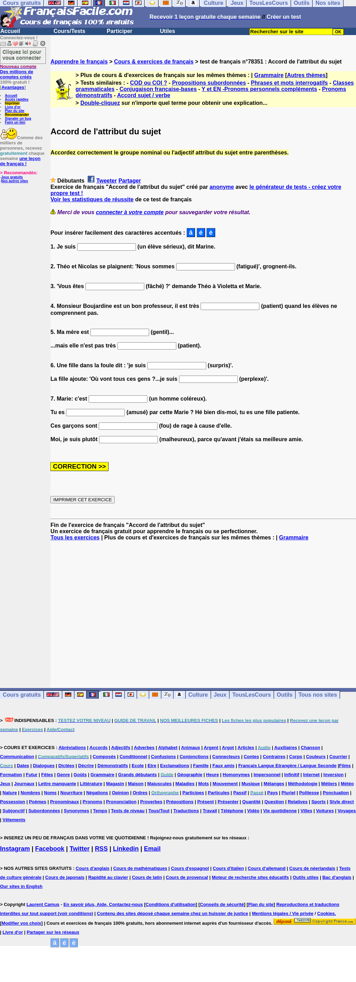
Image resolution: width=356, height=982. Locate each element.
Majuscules (159, 783)
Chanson (310, 747)
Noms (50, 792)
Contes (251, 756)
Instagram (15, 848)
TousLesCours (251, 695)
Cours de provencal (187, 877)
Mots (203, 783)
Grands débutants (137, 774)
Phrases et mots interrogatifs (289, 83)
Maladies (185, 783)
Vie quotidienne (280, 810)
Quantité (251, 801)
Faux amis (223, 765)
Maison (136, 783)
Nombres (30, 792)
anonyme (222, 187)
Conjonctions (194, 756)
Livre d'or (13, 107)
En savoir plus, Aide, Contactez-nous (103, 904)
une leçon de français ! (20, 161)
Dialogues (44, 765)
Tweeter (106, 181)
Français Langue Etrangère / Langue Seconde (287, 765)
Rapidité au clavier (108, 877)
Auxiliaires (285, 747)
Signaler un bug (18, 118)
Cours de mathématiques (140, 868)
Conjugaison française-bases (158, 89)
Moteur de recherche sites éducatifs (250, 877)
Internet (311, 774)
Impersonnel (266, 774)
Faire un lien (15, 122)
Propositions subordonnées (209, 83)
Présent (205, 801)
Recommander (17, 115)
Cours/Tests (69, 31)
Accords (98, 747)
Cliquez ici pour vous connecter (21, 54)
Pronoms (92, 801)
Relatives (298, 801)
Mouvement (225, 783)
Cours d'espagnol (190, 868)
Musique (251, 783)
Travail (210, 810)
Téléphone (232, 810)
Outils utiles (305, 877)
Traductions (186, 810)
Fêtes (47, 774)
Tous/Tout (159, 810)
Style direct (342, 801)
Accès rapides (17, 99)
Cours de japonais (64, 877)
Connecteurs (226, 756)
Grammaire (269, 75)
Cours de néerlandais (312, 868)
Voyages (347, 810)
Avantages (12, 87)
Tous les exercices (74, 537)
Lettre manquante (57, 783)
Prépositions (180, 801)
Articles (245, 747)
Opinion (120, 792)
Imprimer (12, 103)
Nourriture (71, 792)
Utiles (167, 31)
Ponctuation (336, 792)
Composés (104, 756)
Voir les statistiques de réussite (92, 199)
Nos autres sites (14, 181)
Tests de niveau (128, 810)
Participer (119, 31)
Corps (295, 756)
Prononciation (121, 801)
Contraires (274, 756)
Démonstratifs (113, 765)
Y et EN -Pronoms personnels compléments (259, 89)
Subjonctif (13, 810)
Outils (284, 695)
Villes (306, 810)
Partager (130, 181)
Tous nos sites (317, 695)
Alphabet (168, 747)
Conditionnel (133, 756)
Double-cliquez (100, 103)
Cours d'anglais (93, 868)
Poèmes (37, 801)
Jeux (220, 695)
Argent (211, 747)
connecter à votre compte (130, 212)
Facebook (49, 848)
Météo (347, 783)
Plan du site (14, 111)
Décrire (86, 765)
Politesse (309, 792)
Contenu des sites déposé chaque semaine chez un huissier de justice (172, 913)
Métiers (329, 783)
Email (152, 848)
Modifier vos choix (21, 923)
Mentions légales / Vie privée (283, 913)
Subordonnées (44, 810)
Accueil (10, 31)
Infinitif (291, 774)
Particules (218, 792)
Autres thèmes (306, 75)
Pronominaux (64, 801)
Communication (17, 756)
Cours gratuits (22, 695)
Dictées (66, 765)
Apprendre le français (79, 62)
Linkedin (126, 848)
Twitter (80, 848)
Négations (97, 792)
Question (274, 801)
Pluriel (289, 792)
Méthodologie (302, 783)
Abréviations (72, 747)
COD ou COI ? (148, 83)
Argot (228, 747)
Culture (198, 695)
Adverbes (144, 747)
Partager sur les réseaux (53, 932)
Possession (12, 801)
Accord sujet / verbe (143, 95)
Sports (319, 801)
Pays (272, 792)
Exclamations (174, 765)
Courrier (338, 756)
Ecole (138, 765)
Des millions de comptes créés (18, 71)
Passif (239, 792)
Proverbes (151, 801)
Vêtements (13, 819)
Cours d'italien (228, 868)
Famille (201, 765)
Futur (31, 774)
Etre (151, 765)
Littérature (91, 783)
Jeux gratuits (12, 177)
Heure (212, 774)
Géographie (189, 774)
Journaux (24, 783)
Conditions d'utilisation (171, 904)
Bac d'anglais (336, 877)
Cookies (326, 913)
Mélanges (274, 783)
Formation (11, 774)
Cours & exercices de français (154, 62)
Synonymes (76, 810)
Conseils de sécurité (222, 904)
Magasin (115, 783)
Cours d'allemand (267, 868)
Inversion (333, 774)
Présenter (228, 801)
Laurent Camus (42, 904)
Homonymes (236, 774)
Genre (63, 774)
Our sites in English (21, 886)
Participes (193, 792)
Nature (9, 792)
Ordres (140, 792)
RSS (101, 848)
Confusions (163, 756)
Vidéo (253, 810)
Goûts (80, 774)
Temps (100, 810)
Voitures (325, 810)
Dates (23, 765)
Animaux (190, 747)
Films (345, 765)
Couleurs (315, 756)
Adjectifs (120, 747)
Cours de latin (147, 877)
